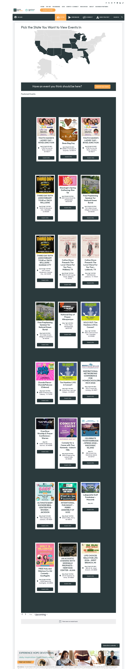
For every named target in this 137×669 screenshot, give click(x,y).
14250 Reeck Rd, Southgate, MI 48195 (46, 582)
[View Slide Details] (68, 658)
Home (42, 7)
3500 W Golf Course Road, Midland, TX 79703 (68, 276)
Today (30, 614)
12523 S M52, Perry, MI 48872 (68, 518)
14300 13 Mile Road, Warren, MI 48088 (45, 444)
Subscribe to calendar (109, 645)
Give (63, 7)
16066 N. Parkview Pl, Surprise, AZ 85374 (69, 149)
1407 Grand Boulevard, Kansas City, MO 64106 (45, 272)
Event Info (46, 158)
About (91, 7)
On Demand (56, 7)
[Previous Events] (22, 614)
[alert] (68, 621)
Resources (84, 7)
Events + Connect (72, 7)
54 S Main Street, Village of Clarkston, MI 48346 (91, 210)
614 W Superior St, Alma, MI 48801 (68, 576)
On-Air (48, 7)
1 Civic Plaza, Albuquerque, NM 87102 (68, 326)
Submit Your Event (102, 87)
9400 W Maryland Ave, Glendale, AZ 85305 (46, 210)
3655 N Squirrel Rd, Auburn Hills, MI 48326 (68, 457)
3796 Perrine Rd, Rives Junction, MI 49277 (47, 150)
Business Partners (101, 7)
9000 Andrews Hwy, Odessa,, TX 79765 (45, 393)
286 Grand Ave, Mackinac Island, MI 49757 (91, 455)
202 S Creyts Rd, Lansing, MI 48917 (91, 389)
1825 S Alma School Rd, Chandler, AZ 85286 (91, 334)
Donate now (47, 10)
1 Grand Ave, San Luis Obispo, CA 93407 (68, 391)
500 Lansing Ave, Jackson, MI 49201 (45, 518)
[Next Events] (25, 614)
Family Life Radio (37, 11)
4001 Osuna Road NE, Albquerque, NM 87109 (68, 199)
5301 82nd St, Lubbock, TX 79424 (91, 276)
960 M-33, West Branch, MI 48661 (91, 569)
